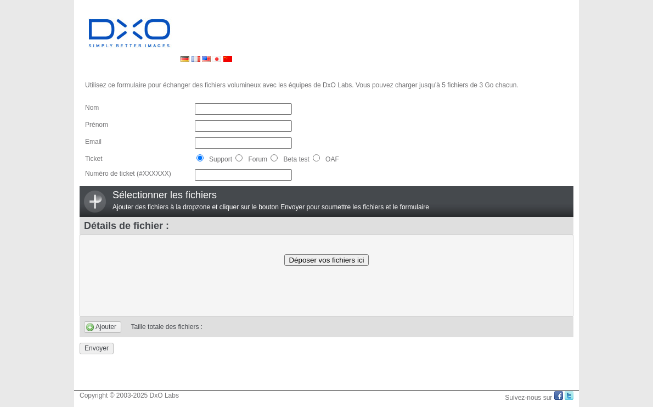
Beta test (290, 159)
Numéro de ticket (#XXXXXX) (128, 173)
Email (93, 142)
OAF (326, 159)
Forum (251, 159)
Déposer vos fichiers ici (326, 260)
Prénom (96, 125)
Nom (92, 107)
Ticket (94, 159)
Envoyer (97, 348)
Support (214, 159)
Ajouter (105, 327)
